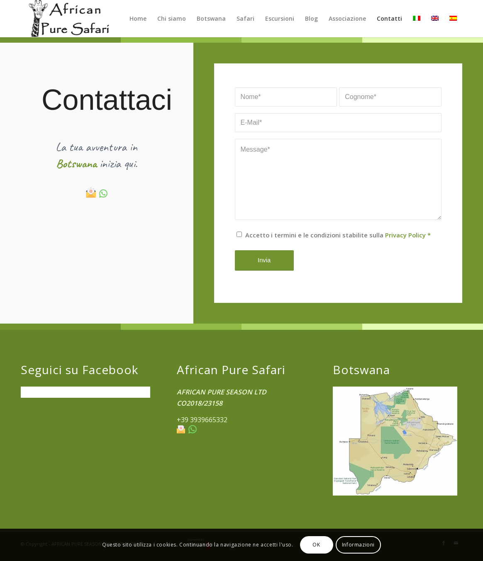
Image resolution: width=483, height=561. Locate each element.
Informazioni (358, 544)
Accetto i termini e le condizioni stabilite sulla (338, 235)
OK (316, 544)
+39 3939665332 (202, 419)
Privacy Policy (405, 235)
